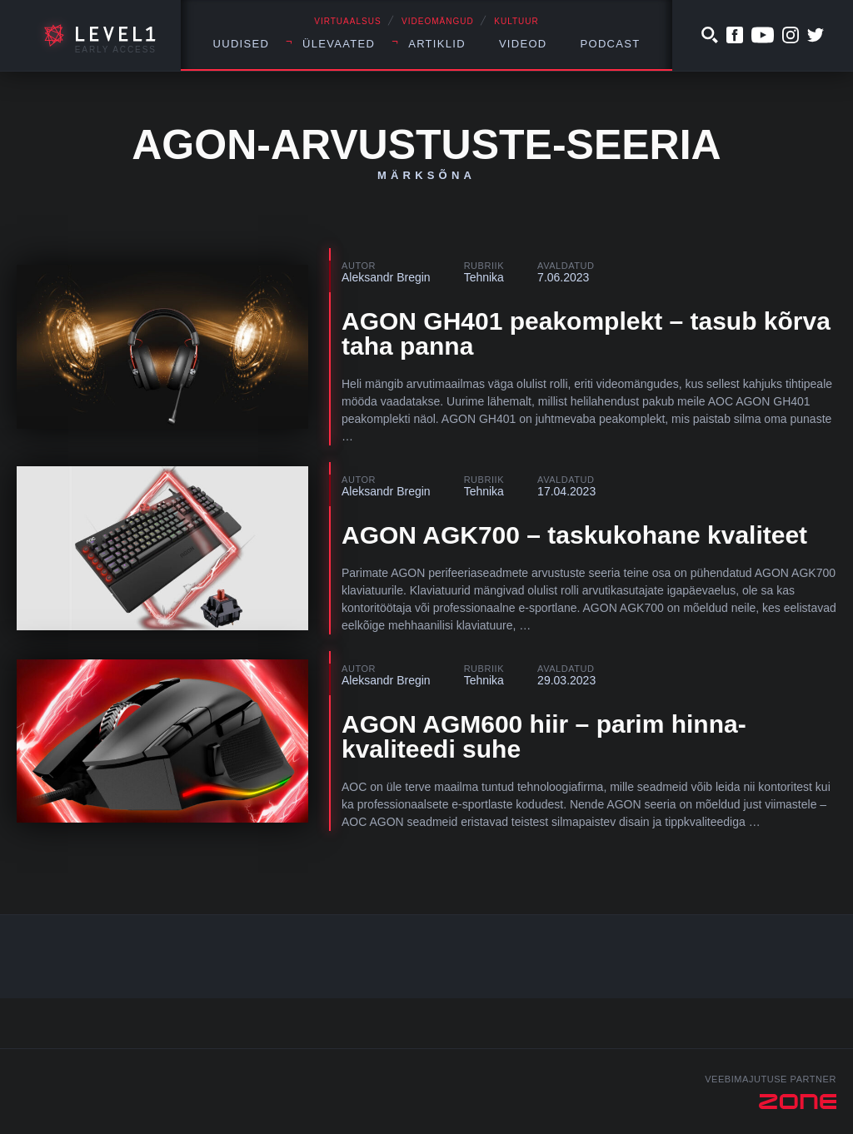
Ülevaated (338, 43)
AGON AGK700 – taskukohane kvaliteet (574, 535)
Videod (523, 43)
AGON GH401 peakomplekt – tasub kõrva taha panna (586, 333)
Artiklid (437, 43)
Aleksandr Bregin (386, 277)
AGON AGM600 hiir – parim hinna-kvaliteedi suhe (544, 736)
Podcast (611, 43)
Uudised (241, 43)
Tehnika (484, 277)
